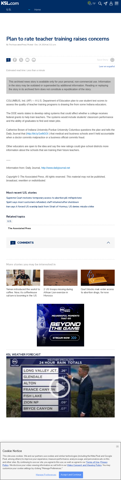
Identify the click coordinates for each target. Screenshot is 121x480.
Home (37, 9)
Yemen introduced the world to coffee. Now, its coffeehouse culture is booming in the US (23, 292)
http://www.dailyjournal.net (55, 167)
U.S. (9, 221)
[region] (60, 461)
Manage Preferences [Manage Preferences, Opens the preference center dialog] (46, 474)
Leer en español (107, 66)
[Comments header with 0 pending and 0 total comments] (60, 242)
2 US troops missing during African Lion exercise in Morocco (58, 292)
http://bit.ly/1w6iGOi (37, 133)
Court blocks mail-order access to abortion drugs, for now (97, 291)
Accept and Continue (71, 474)
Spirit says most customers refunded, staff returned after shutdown (42, 202)
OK (117, 446)
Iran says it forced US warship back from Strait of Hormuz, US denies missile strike (50, 206)
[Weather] (91, 3)
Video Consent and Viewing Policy (84, 465)
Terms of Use (92, 462)
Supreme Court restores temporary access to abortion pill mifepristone (44, 198)
